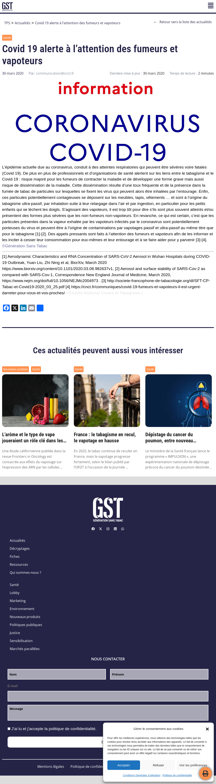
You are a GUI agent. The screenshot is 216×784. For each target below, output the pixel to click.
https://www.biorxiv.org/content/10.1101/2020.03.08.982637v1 (57, 268)
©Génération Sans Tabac (24, 246)
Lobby (14, 592)
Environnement (22, 608)
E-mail (13, 686)
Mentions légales (50, 766)
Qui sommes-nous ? (25, 572)
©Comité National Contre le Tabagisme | (104, 293)
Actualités (22, 23)
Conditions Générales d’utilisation (141, 775)
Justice (15, 632)
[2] (43, 234)
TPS (7, 23)
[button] (207, 729)
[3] (198, 240)
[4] (204, 240)
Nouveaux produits (15, 369)
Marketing (18, 600)
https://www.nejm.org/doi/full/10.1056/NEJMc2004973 (50, 280)
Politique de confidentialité (177, 775)
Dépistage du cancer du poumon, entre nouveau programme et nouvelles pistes (176, 438)
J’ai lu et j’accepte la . (53, 728)
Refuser (158, 765)
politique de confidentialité (72, 728)
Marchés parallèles (25, 648)
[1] (37, 234)
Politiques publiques (26, 624)
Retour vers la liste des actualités (182, 22)
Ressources (19, 564)
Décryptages (20, 548)
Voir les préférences (193, 765)
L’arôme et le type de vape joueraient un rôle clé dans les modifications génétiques (32, 438)
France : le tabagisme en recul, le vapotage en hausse (105, 438)
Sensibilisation (21, 640)
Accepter (123, 765)
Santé (7, 37)
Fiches (15, 556)
